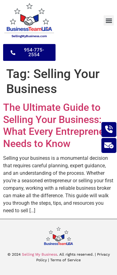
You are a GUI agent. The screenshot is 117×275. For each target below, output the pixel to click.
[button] (109, 20)
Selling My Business (39, 254)
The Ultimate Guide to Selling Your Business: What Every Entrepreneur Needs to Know (58, 125)
